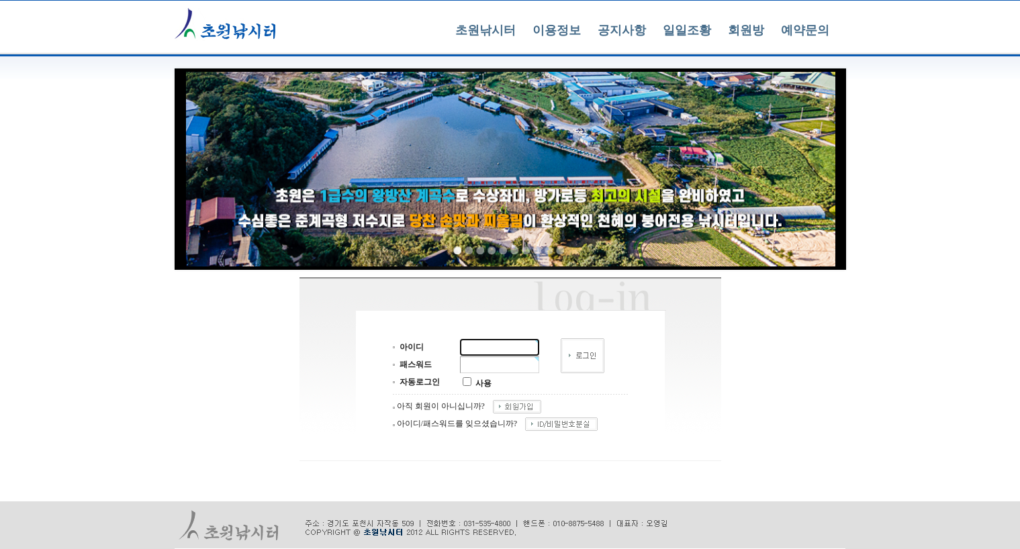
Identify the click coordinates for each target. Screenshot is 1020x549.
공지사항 (622, 30)
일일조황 (687, 30)
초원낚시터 (485, 30)
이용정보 (556, 30)
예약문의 (805, 30)
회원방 (746, 30)
